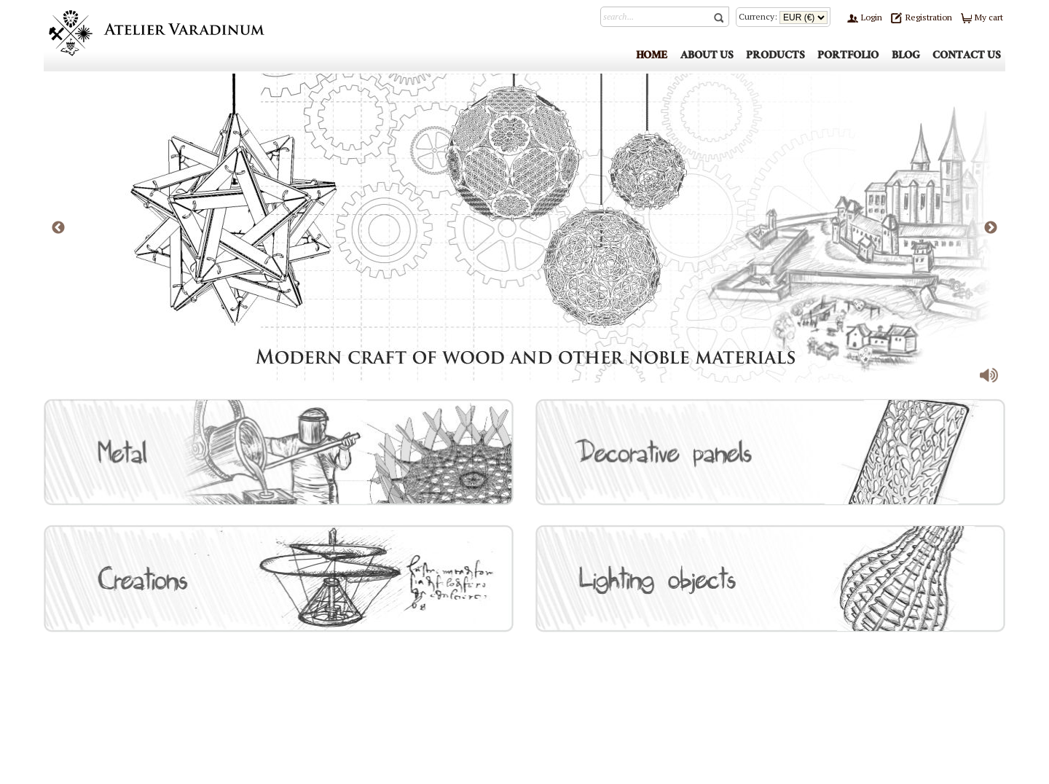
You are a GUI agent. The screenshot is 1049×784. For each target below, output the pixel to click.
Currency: (783, 16)
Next (990, 228)
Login (864, 17)
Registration (920, 17)
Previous (58, 228)
